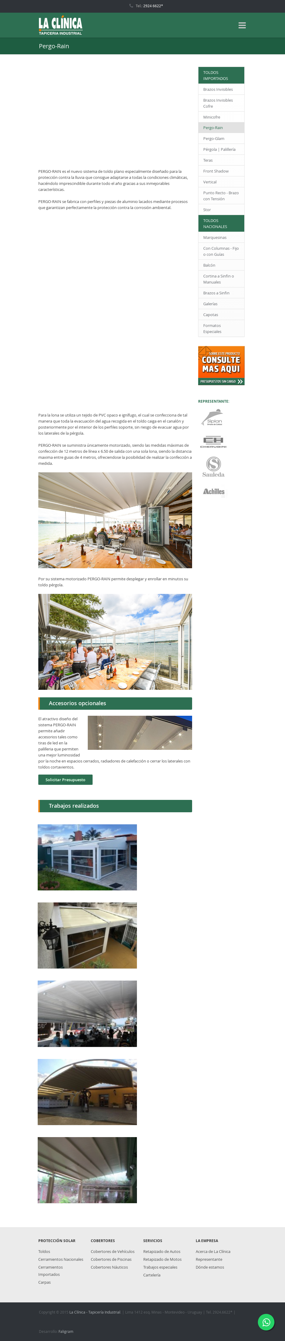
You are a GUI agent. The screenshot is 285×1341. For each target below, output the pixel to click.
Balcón (209, 265)
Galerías (210, 303)
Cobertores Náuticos (109, 1267)
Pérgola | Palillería (219, 149)
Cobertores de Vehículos (113, 1251)
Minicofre (211, 117)
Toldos (44, 1251)
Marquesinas (214, 237)
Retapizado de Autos (161, 1251)
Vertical (210, 182)
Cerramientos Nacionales (60, 1259)
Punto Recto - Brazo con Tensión (221, 195)
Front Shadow (216, 171)
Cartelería (151, 1275)
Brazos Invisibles (218, 89)
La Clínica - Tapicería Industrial (94, 1312)
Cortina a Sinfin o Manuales (218, 279)
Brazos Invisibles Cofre (218, 103)
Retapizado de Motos (162, 1259)
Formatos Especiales (212, 328)
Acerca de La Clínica (213, 1251)
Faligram (66, 1331)
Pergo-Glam (213, 138)
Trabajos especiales (160, 1267)
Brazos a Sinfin (216, 293)
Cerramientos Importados (50, 1270)
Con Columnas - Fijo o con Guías (221, 251)
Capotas (210, 314)
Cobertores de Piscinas (111, 1259)
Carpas (44, 1282)
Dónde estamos (210, 1267)
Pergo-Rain (213, 127)
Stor (207, 209)
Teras (208, 160)
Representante (209, 1259)
